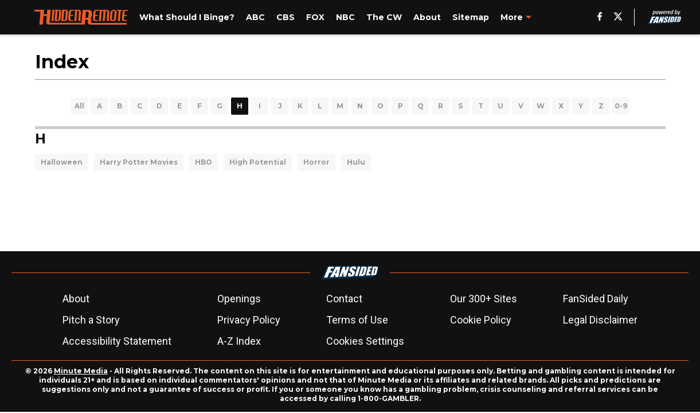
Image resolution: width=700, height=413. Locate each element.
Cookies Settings (365, 341)
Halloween (62, 162)
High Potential (257, 162)
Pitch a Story (91, 320)
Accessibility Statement (116, 341)
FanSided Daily (595, 299)
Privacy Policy (248, 320)
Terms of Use (357, 320)
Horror (316, 162)
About (75, 299)
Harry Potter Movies (139, 162)
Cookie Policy (480, 320)
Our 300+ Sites (483, 299)
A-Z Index (239, 341)
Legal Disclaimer (600, 320)
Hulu (356, 162)
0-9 (621, 106)
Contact (344, 299)
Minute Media (81, 371)
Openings (239, 299)
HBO (203, 162)
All (79, 106)
